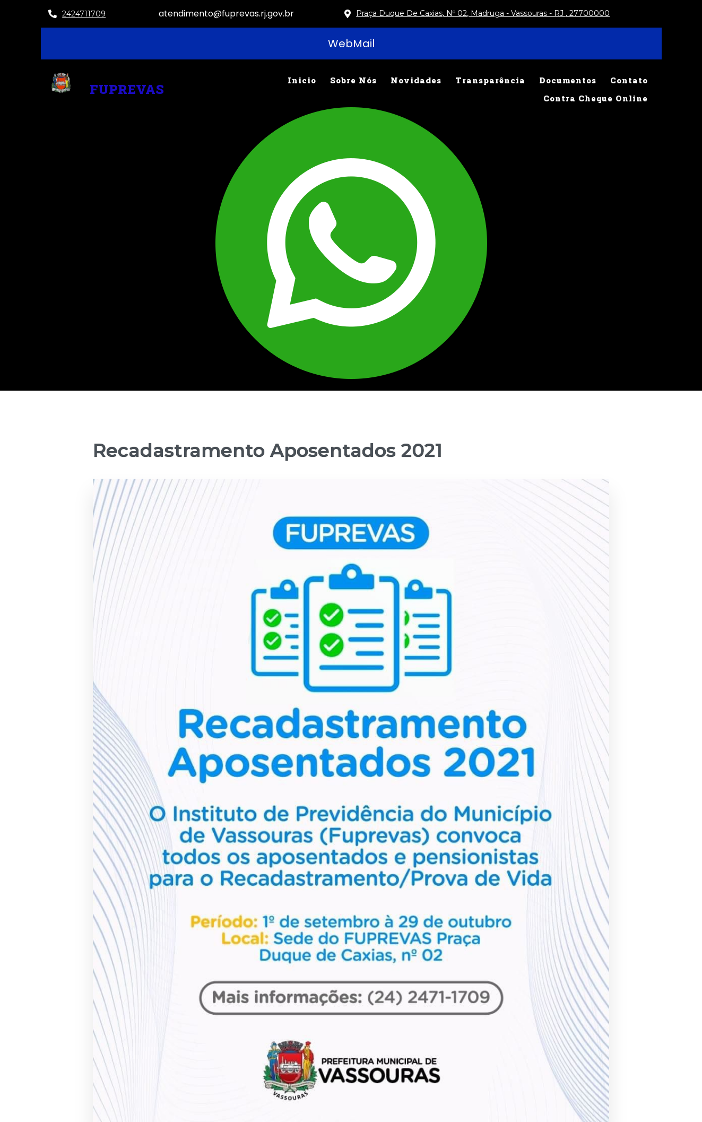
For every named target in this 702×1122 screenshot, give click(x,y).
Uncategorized (570, 843)
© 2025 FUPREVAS (303, 1106)
